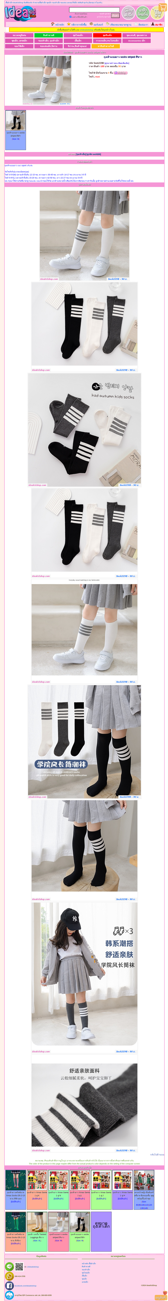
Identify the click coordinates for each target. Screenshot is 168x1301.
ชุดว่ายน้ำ (107, 17)
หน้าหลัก (59, 24)
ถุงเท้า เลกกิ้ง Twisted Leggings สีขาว (37, 1235)
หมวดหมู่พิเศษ (18, 35)
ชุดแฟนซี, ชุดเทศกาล (130, 35)
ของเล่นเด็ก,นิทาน (46, 46)
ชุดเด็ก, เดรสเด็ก (18, 41)
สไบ (102, 17)
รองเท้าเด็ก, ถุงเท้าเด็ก (46, 41)
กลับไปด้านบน (157, 1154)
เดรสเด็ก (85, 1282)
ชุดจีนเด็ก (101, 35)
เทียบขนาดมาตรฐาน (120, 24)
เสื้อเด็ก (74, 41)
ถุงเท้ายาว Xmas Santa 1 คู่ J (101, 1193)
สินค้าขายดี (46, 35)
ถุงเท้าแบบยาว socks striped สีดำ (16, 133)
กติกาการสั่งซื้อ (78, 24)
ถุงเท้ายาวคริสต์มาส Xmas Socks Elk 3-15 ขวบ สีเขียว (16, 1236)
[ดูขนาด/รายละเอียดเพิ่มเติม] (117, 63)
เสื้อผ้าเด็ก (92, 1264)
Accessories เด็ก (129, 41)
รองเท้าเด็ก (86, 1270)
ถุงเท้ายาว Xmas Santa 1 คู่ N (59, 1193)
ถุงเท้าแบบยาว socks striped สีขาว (59, 1235)
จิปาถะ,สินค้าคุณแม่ (74, 46)
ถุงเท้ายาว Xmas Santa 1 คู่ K (37, 1193)
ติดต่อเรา (143, 24)
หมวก (109, 14)
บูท (106, 14)
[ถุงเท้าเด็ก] (81, 154)
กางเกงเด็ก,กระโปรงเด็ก (102, 41)
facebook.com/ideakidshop (25, 1286)
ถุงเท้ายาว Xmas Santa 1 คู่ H (123, 1193)
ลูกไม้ (99, 17)
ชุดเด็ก (84, 1279)
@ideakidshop (86, 30)
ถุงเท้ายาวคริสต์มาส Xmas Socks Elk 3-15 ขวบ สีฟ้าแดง (16, 1194)
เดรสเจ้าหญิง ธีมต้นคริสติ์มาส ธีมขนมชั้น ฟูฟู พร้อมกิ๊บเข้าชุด (144, 1194)
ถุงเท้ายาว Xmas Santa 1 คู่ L (80, 1193)
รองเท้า (102, 14)
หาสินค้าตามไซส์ (102, 46)
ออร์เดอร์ (98, 24)
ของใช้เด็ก (18, 46)
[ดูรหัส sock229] (93, 154)
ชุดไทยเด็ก (74, 35)
